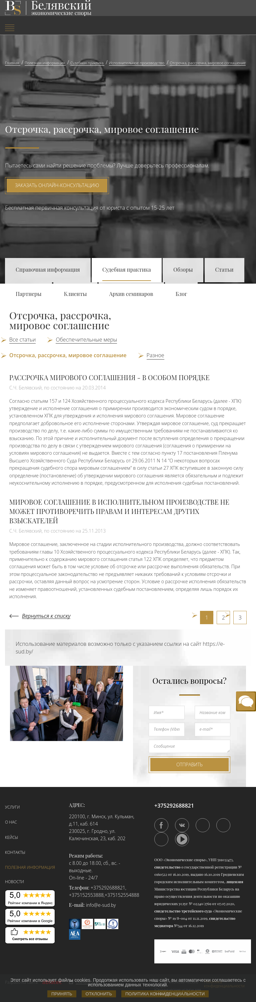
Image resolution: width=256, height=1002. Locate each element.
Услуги (12, 807)
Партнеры (28, 293)
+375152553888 (86, 895)
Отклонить (99, 993)
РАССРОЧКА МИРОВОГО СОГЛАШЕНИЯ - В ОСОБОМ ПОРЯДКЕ (109, 377)
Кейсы (11, 837)
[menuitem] (42, 28)
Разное (155, 355)
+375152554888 (122, 895)
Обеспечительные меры (86, 339)
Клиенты (75, 293)
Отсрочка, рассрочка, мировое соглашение (68, 355)
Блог (181, 293)
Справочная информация (48, 269)
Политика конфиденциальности (165, 993)
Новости (14, 881)
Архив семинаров (131, 293)
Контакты (15, 852)
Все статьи (22, 339)
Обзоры (183, 269)
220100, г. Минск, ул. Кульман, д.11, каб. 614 (101, 820)
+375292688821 (108, 887)
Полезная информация (30, 867)
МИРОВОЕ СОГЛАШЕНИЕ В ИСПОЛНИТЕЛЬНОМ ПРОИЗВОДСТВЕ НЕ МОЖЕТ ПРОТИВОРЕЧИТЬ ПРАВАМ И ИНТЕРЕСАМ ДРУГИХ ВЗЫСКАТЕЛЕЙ (119, 511)
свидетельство (167, 867)
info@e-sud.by (101, 905)
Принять (61, 993)
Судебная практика (126, 269)
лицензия (234, 881)
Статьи (224, 269)
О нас (11, 822)
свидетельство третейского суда (183, 910)
